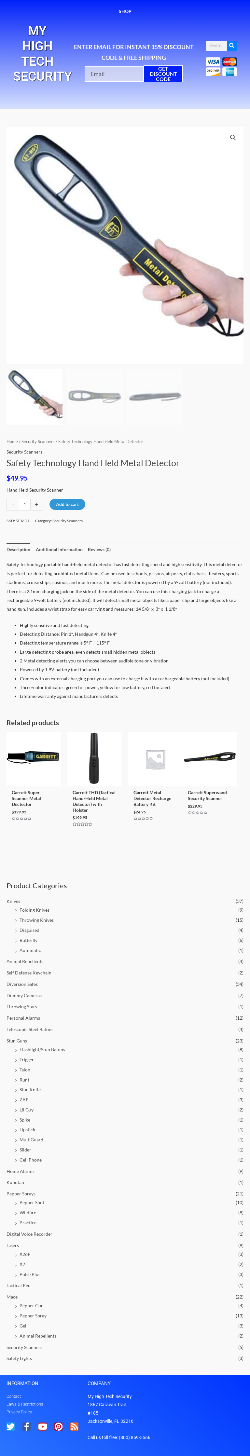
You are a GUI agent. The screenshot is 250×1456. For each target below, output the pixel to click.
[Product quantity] (25, 504)
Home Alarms (21, 1171)
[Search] (232, 46)
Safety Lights (19, 1358)
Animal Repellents (25, 961)
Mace (12, 1297)
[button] (233, 137)
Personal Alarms (23, 1018)
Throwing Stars (22, 1006)
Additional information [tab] (59, 549)
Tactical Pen (19, 1285)
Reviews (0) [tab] (99, 549)
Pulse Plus (30, 1274)
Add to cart (67, 504)
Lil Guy (27, 1109)
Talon (25, 1069)
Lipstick (27, 1129)
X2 (22, 1264)
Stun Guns (17, 1040)
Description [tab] (18, 549)
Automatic (30, 950)
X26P (25, 1254)
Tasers (13, 1245)
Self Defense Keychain (29, 972)
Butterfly (28, 940)
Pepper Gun (32, 1305)
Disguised (29, 930)
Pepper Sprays (21, 1193)
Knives (13, 901)
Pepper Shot (32, 1202)
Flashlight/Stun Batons (42, 1049)
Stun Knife (30, 1089)
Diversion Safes (22, 984)
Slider (25, 1149)
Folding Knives (34, 910)
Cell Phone (31, 1160)
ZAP (24, 1099)
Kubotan (15, 1182)
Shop (125, 11)
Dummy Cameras (24, 995)
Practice (28, 1222)
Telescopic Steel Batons (30, 1029)
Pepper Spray (33, 1315)
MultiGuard (31, 1139)
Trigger (27, 1059)
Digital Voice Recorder (29, 1234)
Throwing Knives (37, 920)
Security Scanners (24, 1347)
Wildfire (28, 1212)
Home (12, 441)
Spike (25, 1120)
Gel (23, 1325)
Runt (24, 1079)
